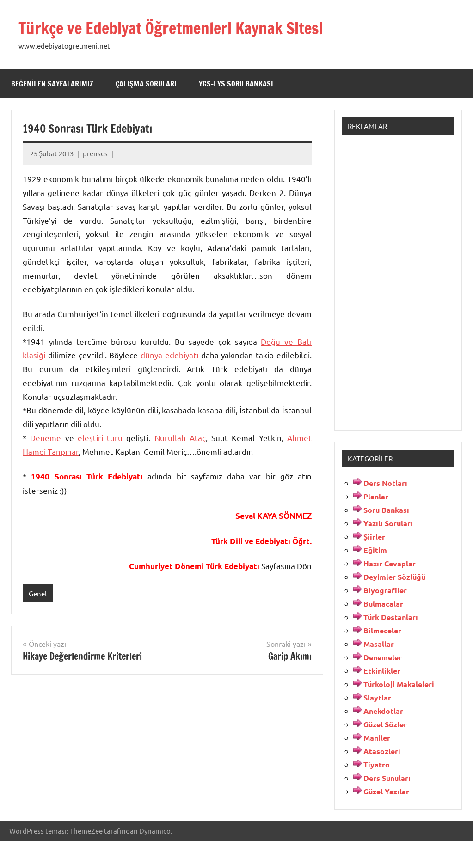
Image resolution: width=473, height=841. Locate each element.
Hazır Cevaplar (389, 563)
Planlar (375, 496)
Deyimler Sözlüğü (394, 577)
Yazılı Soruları (388, 523)
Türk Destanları (390, 617)
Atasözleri (381, 751)
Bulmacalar (383, 603)
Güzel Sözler (385, 724)
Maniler (376, 738)
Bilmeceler (382, 630)
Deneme (45, 437)
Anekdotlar (383, 711)
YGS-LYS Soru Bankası (236, 84)
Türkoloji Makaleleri (398, 684)
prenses (95, 153)
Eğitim (375, 550)
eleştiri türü (100, 437)
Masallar (378, 644)
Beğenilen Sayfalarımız (52, 84)
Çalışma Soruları (146, 84)
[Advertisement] (398, 280)
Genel (38, 593)
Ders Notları (385, 483)
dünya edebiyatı (169, 355)
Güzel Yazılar (386, 791)
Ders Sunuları (387, 778)
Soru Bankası (386, 510)
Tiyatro (376, 764)
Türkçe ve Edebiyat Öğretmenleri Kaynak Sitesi (178, 28)
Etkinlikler (381, 670)
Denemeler (382, 657)
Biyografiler (385, 590)
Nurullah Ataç (180, 437)
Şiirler (374, 536)
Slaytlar (377, 697)
